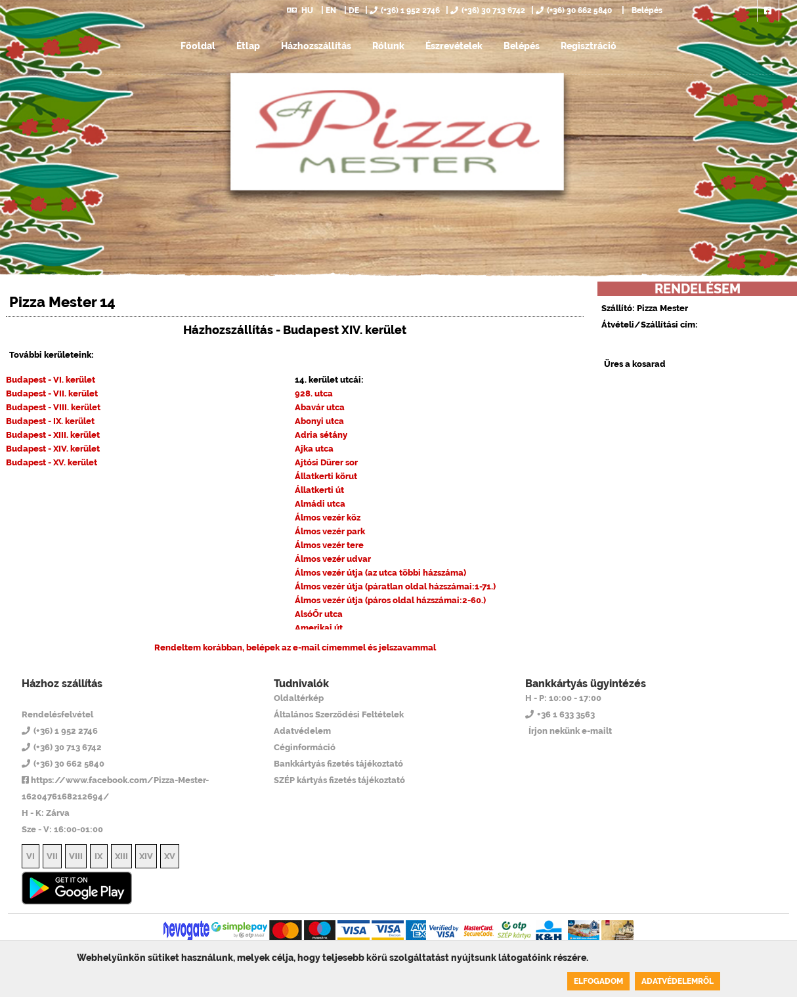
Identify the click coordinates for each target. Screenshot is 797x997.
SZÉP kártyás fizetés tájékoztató (339, 780)
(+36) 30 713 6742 (487, 10)
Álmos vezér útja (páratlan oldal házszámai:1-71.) (395, 586)
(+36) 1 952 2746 (405, 10)
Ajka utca (314, 449)
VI (30, 856)
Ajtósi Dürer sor (326, 462)
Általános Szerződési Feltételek (339, 714)
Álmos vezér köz (327, 517)
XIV (146, 856)
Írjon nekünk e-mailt (570, 731)
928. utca (314, 393)
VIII (76, 856)
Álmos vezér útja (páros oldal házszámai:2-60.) (390, 600)
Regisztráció (588, 46)
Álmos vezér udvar (333, 559)
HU (300, 10)
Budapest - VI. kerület (50, 380)
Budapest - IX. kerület (50, 421)
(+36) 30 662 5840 (574, 10)
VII (52, 856)
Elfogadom (598, 981)
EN (331, 10)
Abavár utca (320, 407)
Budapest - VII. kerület (52, 393)
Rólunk (388, 46)
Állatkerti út (319, 490)
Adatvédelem (302, 731)
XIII (121, 856)
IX (98, 856)
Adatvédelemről (677, 981)
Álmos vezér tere (329, 545)
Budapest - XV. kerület (51, 462)
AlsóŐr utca (319, 614)
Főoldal (198, 46)
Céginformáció (304, 747)
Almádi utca (320, 504)
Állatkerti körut (326, 476)
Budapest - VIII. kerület (53, 407)
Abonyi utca (319, 421)
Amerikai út (319, 628)
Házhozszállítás (316, 46)
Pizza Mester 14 (75, 697)
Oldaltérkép (299, 698)
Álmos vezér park (330, 531)
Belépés (646, 10)
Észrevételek (454, 46)
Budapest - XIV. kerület (53, 449)
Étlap (248, 46)
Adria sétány (321, 435)
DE (354, 10)
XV (169, 856)
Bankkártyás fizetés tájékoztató (338, 764)
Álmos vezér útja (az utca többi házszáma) (380, 573)
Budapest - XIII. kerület (53, 435)
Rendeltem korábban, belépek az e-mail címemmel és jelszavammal (295, 647)
